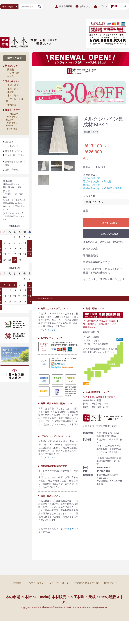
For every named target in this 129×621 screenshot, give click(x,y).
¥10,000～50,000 (12, 118)
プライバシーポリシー (13, 156)
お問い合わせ (11, 169)
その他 (10, 76)
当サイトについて (13, 150)
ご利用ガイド (11, 146)
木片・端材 (13, 95)
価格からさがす (91, 184)
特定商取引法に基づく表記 (13, 163)
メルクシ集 (89, 196)
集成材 (10, 92)
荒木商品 (11, 105)
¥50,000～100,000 (12, 124)
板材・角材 (13, 88)
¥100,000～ (13, 129)
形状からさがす (91, 178)
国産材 (10, 69)
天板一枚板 (13, 85)
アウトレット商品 (14, 100)
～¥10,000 (12, 113)
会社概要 (9, 142)
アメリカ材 (13, 73)
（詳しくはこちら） (48, 329)
